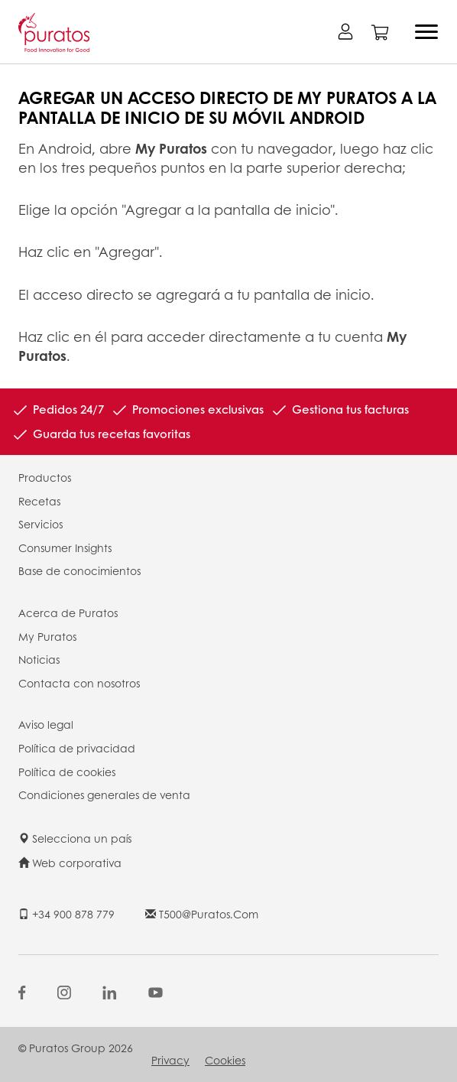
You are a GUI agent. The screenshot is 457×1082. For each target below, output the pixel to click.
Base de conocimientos (79, 570)
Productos (44, 477)
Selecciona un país (74, 838)
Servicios (40, 523)
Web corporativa (70, 862)
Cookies (225, 1059)
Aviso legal (45, 724)
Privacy (170, 1059)
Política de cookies (66, 771)
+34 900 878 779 (66, 913)
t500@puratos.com (201, 913)
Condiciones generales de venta (104, 794)
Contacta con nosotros (79, 682)
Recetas (39, 501)
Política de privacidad (76, 747)
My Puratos (47, 636)
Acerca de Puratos (68, 612)
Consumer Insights (65, 547)
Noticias (39, 659)
